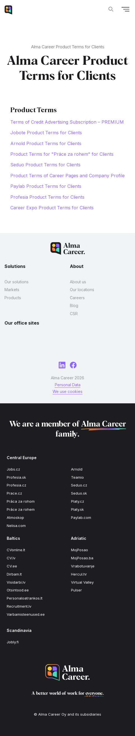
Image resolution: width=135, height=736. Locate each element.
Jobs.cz (13, 469)
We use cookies (67, 391)
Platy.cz (77, 501)
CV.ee (12, 566)
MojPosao (79, 550)
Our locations (82, 289)
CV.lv (11, 558)
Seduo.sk (79, 493)
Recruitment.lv (19, 606)
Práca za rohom (21, 501)
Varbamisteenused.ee (26, 614)
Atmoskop (15, 517)
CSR (74, 313)
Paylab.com (81, 517)
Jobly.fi (13, 642)
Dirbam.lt (14, 574)
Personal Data (67, 384)
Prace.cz (14, 493)
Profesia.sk (16, 477)
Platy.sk (77, 509)
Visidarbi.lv (16, 582)
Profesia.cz (16, 485)
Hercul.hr (79, 574)
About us (78, 281)
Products (12, 297)
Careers (77, 297)
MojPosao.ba (82, 558)
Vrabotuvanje (82, 566)
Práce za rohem (21, 509)
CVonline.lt (16, 550)
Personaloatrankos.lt (24, 598)
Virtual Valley (82, 582)
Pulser (76, 590)
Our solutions (16, 281)
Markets (11, 289)
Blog (74, 305)
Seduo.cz (79, 485)
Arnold (76, 469)
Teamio (77, 477)
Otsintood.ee (18, 590)
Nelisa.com (16, 525)
